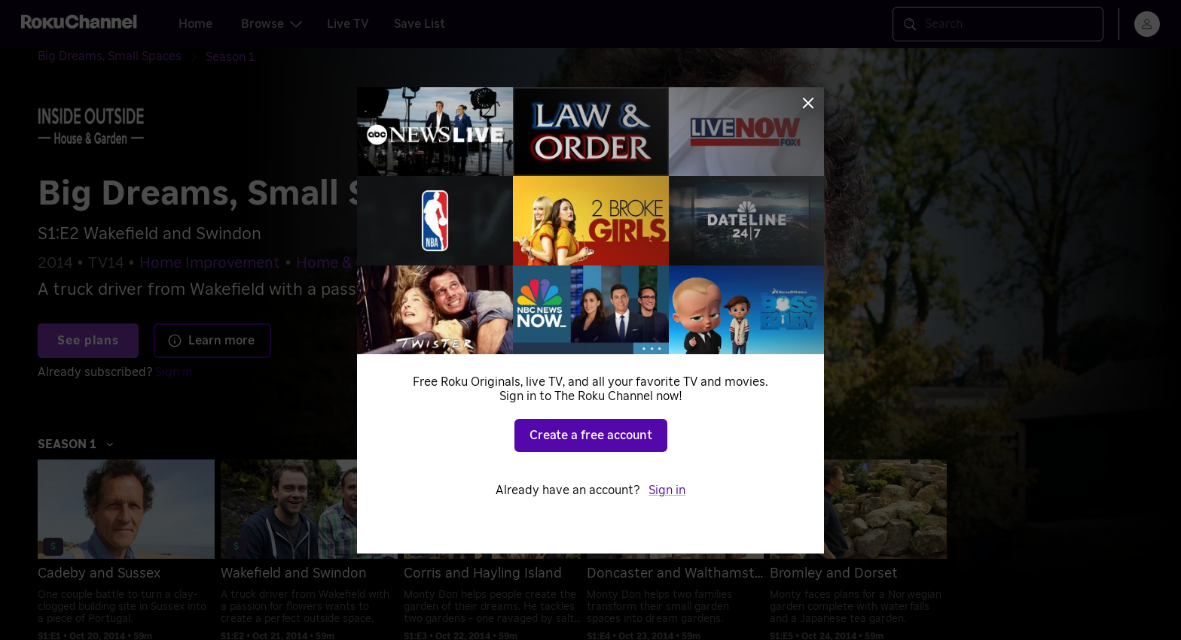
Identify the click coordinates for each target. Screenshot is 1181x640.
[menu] (1147, 24)
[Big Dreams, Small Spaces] (122, 56)
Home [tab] (195, 24)
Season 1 (76, 444)
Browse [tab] (271, 24)
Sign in (173, 372)
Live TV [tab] (348, 24)
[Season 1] (230, 57)
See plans (88, 341)
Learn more (211, 341)
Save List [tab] (419, 24)
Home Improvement (209, 263)
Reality (447, 263)
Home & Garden (351, 263)
